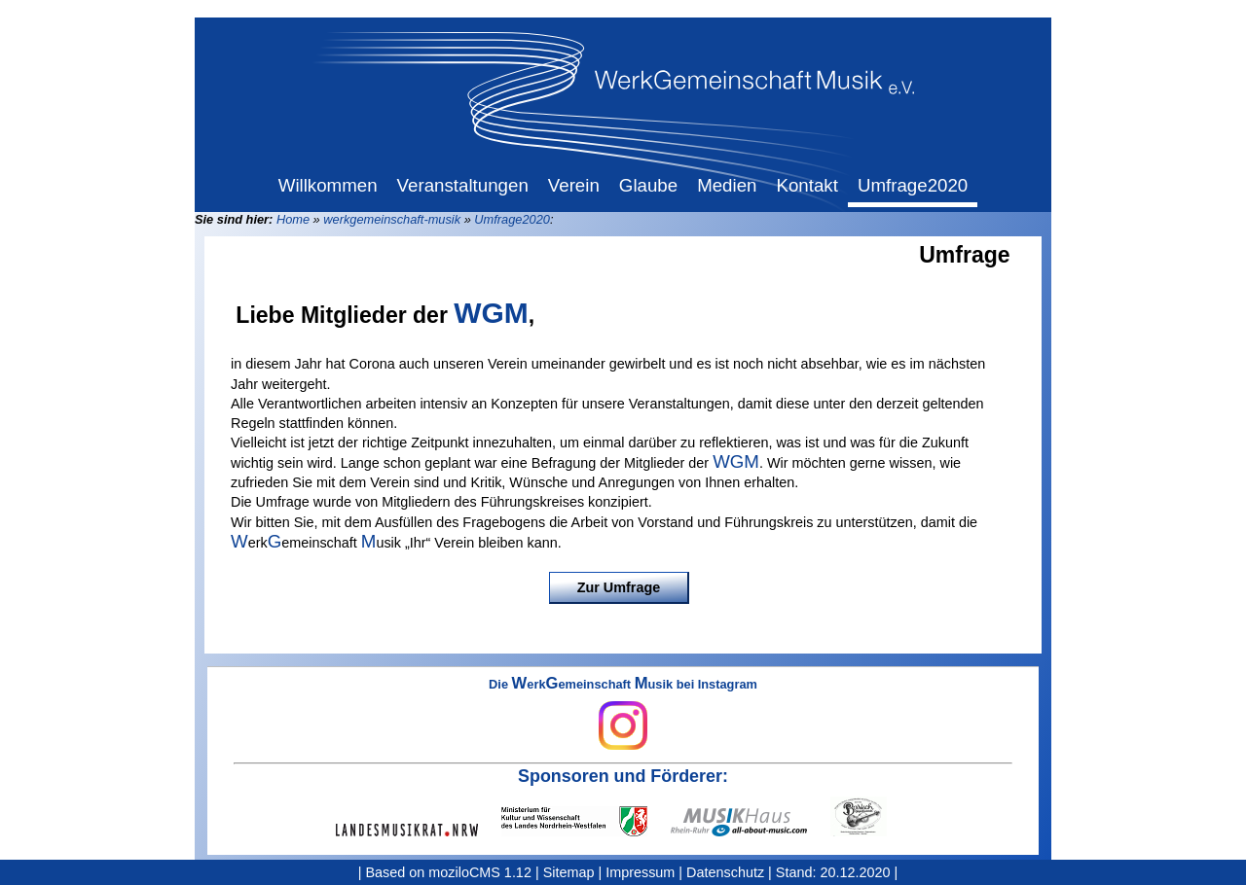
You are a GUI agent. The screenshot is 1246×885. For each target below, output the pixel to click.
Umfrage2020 (512, 219)
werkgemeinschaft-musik (391, 219)
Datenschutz (725, 872)
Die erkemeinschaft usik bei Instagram (623, 714)
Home (293, 219)
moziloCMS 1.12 (479, 872)
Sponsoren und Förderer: (623, 776)
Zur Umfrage (619, 587)
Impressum (640, 872)
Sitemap (569, 872)
